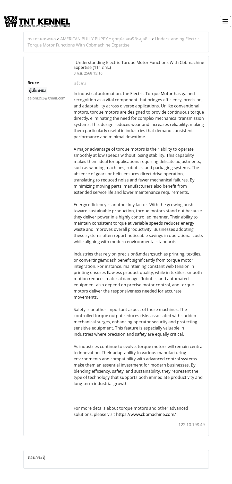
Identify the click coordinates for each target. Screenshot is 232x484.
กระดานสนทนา (42, 39)
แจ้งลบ (80, 83)
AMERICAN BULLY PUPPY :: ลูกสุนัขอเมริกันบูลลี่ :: (105, 39)
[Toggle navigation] (225, 21)
